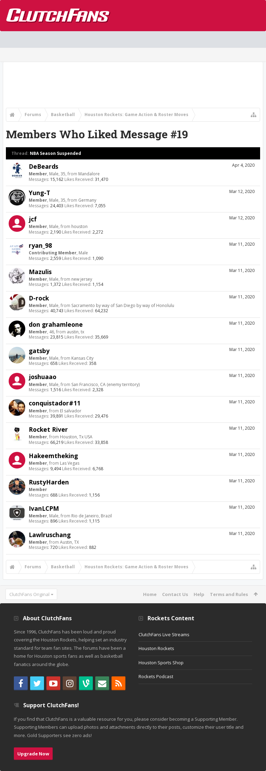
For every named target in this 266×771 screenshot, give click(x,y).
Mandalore (89, 174)
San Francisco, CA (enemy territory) (105, 384)
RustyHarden (49, 482)
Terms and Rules (229, 594)
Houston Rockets (156, 648)
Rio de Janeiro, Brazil (91, 516)
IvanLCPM (44, 508)
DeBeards (43, 166)
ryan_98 (40, 245)
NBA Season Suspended (55, 153)
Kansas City (82, 358)
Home (150, 594)
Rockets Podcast (156, 676)
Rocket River (48, 429)
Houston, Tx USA (76, 437)
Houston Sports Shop (161, 662)
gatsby (39, 351)
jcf (33, 219)
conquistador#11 (54, 403)
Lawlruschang (50, 535)
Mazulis (40, 272)
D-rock (39, 298)
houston (79, 226)
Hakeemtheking (53, 456)
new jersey (81, 279)
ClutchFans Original (29, 594)
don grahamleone (56, 324)
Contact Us (175, 594)
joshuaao (42, 377)
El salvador (70, 411)
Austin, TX (69, 542)
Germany (87, 200)
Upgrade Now (33, 754)
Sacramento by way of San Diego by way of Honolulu (122, 305)
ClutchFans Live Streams (164, 634)
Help (199, 594)
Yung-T (39, 193)
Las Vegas (69, 463)
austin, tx (75, 332)
